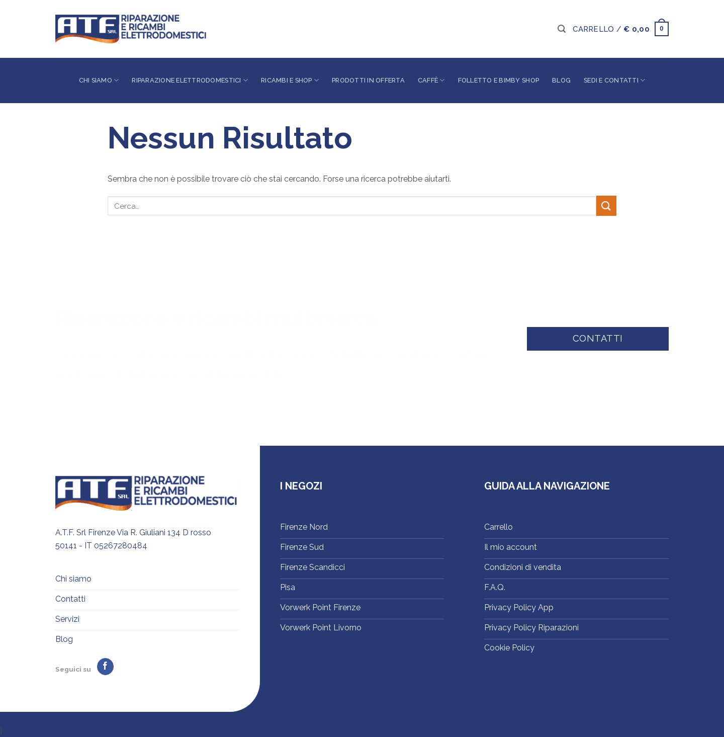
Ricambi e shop (290, 80)
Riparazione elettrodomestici (190, 80)
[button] (562, 29)
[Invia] (606, 205)
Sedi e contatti (614, 80)
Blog (561, 80)
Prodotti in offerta (368, 80)
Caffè (431, 80)
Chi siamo (99, 80)
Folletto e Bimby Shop (498, 80)
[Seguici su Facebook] (105, 666)
